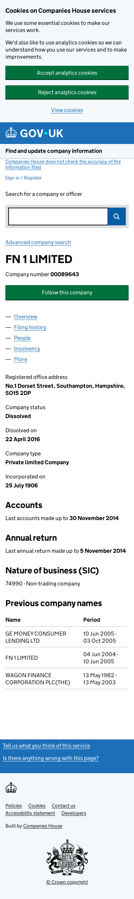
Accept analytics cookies (67, 72)
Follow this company (67, 292)
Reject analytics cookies (67, 92)
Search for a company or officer (43, 194)
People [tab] (22, 338)
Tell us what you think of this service (46, 745)
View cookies (67, 110)
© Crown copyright (67, 882)
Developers (73, 813)
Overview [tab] (25, 316)
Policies (13, 805)
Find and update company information (53, 151)
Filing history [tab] (30, 327)
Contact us (63, 805)
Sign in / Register (23, 178)
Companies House (42, 826)
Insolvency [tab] (27, 348)
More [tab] (20, 359)
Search (117, 216)
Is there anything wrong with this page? (51, 758)
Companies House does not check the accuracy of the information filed (63, 164)
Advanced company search (38, 242)
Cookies (36, 805)
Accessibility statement (30, 813)
